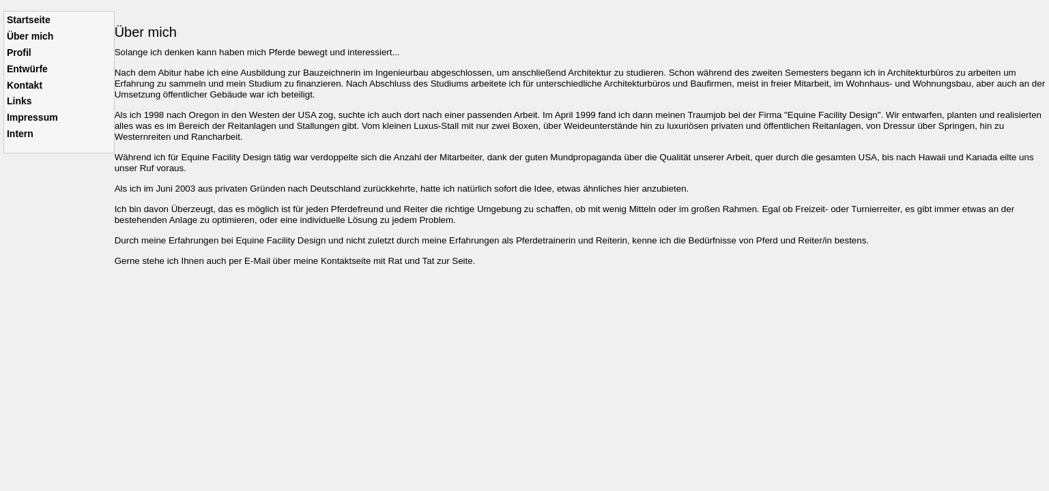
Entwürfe (27, 68)
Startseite (29, 19)
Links (19, 100)
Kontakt (24, 85)
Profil (19, 52)
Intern (20, 133)
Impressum (32, 117)
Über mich (30, 36)
